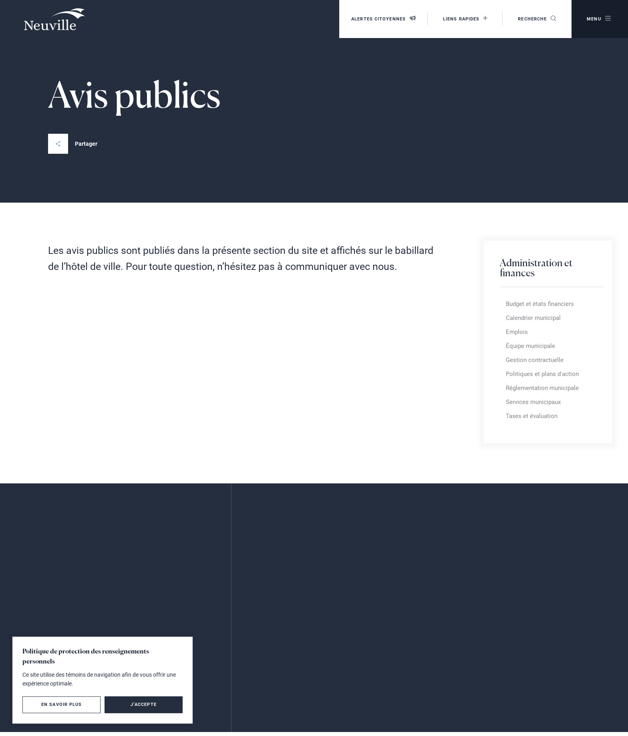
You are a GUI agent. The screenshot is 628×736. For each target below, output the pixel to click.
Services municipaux (533, 402)
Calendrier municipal (533, 318)
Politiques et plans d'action (542, 374)
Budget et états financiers (540, 304)
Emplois (517, 332)
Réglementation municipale (542, 388)
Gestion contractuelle (535, 360)
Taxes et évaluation (532, 416)
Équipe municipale (530, 346)
